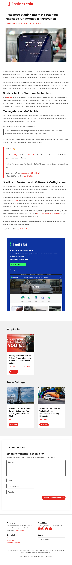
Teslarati (9, 97)
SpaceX (45, 23)
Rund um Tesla (24, 366)
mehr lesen (13, 372)
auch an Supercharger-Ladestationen (48, 214)
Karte (16, 200)
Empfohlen (13, 366)
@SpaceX (31, 155)
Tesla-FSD (43, 419)
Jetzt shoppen (17, 264)
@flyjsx (16, 155)
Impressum (10, 538)
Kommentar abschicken (54, 498)
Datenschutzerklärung (13, 542)
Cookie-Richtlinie (12, 540)
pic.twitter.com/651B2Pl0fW (30, 173)
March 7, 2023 (28, 176)
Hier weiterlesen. (19, 530)
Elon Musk (37, 23)
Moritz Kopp (14, 23)
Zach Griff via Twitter (23, 229)
